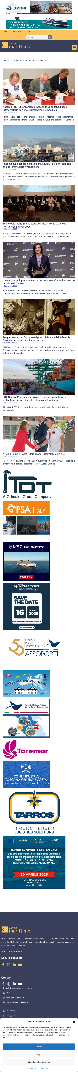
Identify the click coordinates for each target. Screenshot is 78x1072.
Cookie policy (32, 1068)
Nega (39, 1054)
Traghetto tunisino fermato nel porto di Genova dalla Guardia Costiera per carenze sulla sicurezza (36, 339)
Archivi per (17, 60)
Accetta (39, 1046)
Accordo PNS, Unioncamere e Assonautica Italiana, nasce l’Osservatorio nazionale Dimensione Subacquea (35, 108)
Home (5, 32)
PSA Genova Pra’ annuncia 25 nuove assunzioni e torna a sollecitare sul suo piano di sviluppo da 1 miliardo (34, 399)
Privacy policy (44, 1068)
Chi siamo (17, 32)
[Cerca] (50, 37)
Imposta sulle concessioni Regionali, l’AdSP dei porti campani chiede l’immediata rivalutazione (37, 165)
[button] (73, 1021)
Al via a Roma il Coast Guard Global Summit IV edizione (34, 453)
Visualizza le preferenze (39, 1062)
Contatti (31, 32)
